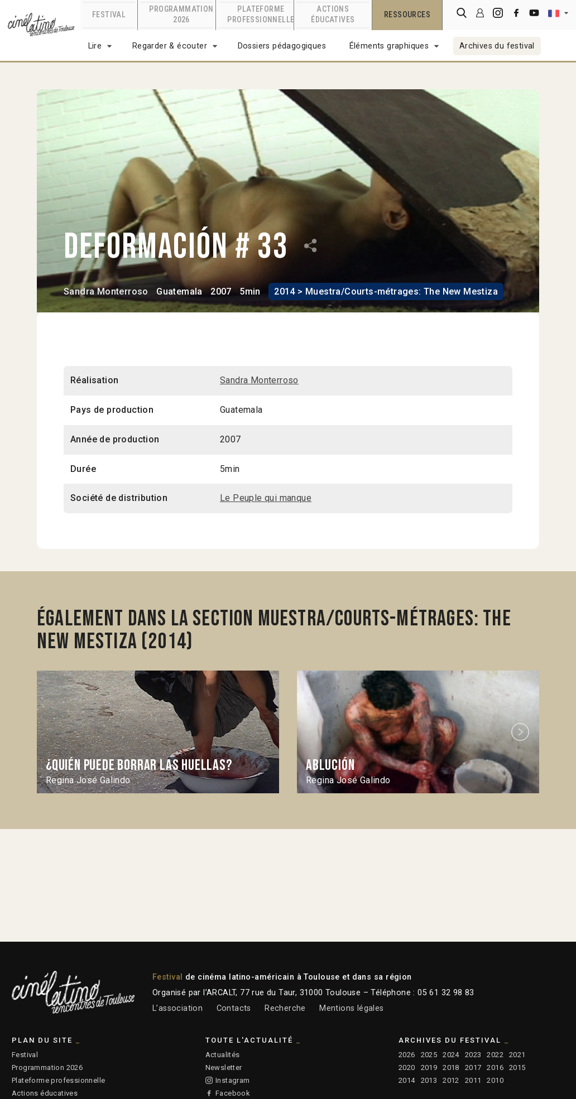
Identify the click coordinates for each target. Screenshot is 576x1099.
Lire (95, 46)
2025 (429, 1054)
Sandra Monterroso (106, 291)
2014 (407, 1080)
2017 (473, 1067)
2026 (407, 1054)
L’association (177, 1008)
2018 (451, 1067)
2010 (495, 1080)
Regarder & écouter (169, 46)
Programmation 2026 (47, 1067)
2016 (495, 1067)
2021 (517, 1054)
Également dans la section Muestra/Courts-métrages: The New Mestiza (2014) (278, 629)
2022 (495, 1054)
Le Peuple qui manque (265, 498)
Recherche (285, 1008)
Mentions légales (351, 1008)
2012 (451, 1080)
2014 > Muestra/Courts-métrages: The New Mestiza (385, 291)
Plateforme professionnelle (58, 1080)
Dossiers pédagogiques (282, 46)
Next (522, 731)
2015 (517, 1067)
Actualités (222, 1054)
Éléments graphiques (389, 46)
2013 (429, 1080)
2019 (429, 1067)
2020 (407, 1067)
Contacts (234, 1008)
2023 (473, 1054)
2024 (451, 1054)
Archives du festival (497, 46)
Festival (25, 1054)
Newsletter (223, 1067)
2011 (473, 1080)
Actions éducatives (45, 1093)
